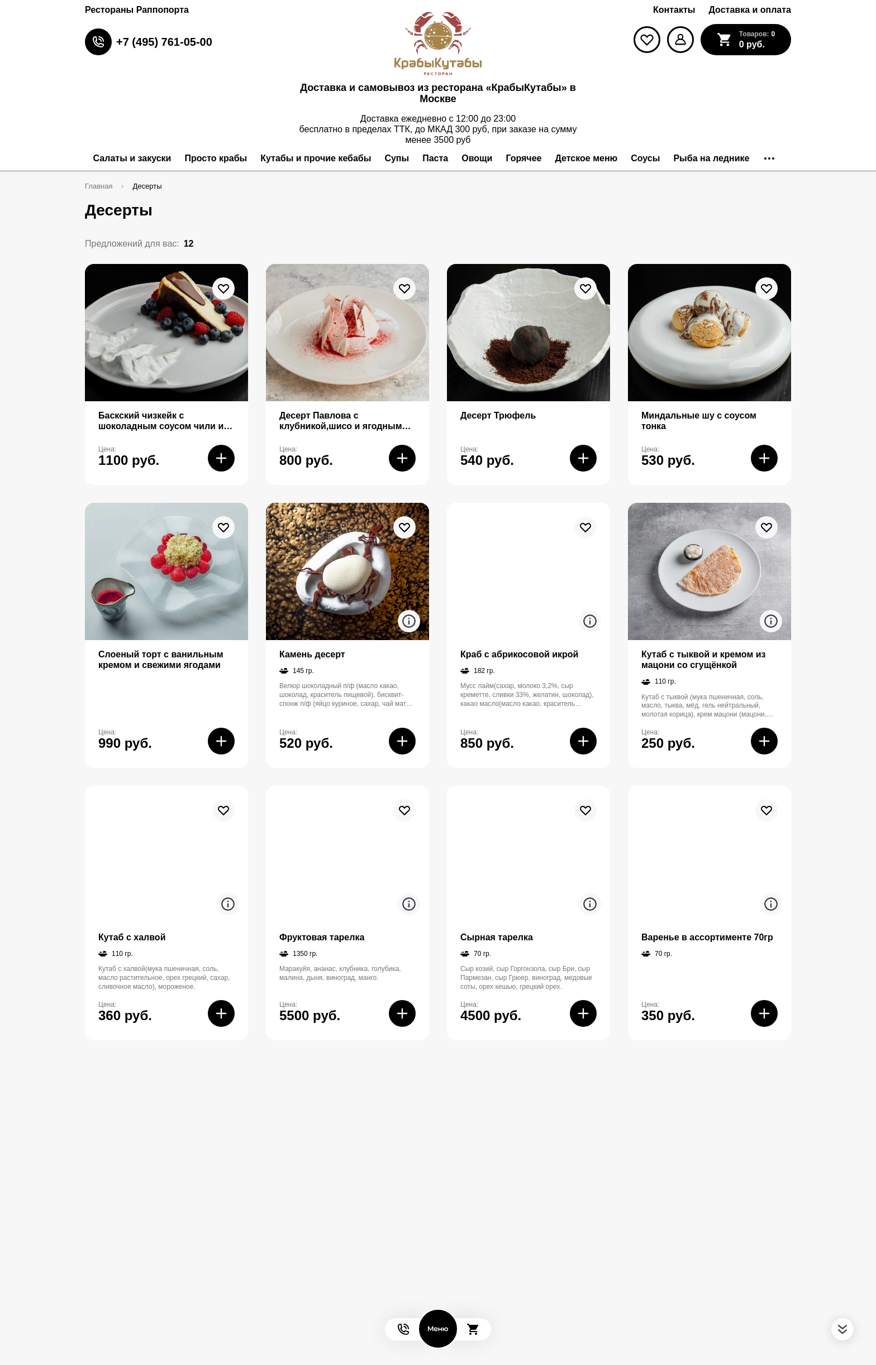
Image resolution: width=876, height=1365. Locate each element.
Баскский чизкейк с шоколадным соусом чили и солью (160, 421)
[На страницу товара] (166, 332)
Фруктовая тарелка (321, 937)
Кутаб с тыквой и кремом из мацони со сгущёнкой (703, 660)
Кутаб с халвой (131, 937)
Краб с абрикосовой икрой (519, 654)
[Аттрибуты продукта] (409, 621)
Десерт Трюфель (498, 415)
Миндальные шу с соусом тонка (698, 421)
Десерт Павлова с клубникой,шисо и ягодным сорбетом (340, 421)
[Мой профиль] (680, 39)
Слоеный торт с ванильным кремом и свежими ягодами (160, 660)
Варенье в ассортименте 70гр (707, 937)
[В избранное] (223, 288)
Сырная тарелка (496, 937)
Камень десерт (312, 654)
